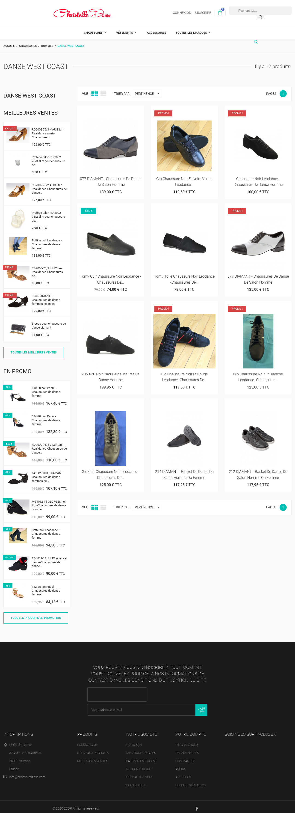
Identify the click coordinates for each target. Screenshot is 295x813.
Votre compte (191, 730)
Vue (85, 90)
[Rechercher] (257, 40)
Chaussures (93, 29)
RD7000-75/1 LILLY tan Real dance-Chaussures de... (47, 268)
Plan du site (136, 781)
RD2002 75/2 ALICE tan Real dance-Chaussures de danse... (49, 185)
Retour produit (139, 765)
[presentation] (117, 691)
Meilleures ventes (92, 757)
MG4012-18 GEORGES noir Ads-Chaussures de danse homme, (49, 501)
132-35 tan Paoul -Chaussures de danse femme (46, 587)
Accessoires (156, 29)
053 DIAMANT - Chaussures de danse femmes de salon (46, 296)
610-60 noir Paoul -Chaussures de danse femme (46, 388)
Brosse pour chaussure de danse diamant (49, 322)
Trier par (122, 90)
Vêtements (125, 29)
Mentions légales (141, 749)
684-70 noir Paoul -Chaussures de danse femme (46, 416)
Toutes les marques (192, 29)
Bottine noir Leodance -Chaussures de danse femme (47, 240)
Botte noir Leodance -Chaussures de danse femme (46, 530)
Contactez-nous (139, 773)
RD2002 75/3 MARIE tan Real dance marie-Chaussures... (47, 129)
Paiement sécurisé (141, 757)
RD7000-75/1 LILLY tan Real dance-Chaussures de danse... (49, 445)
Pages (271, 90)
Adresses (183, 773)
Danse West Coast (29, 92)
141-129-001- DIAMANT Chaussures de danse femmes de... (47, 473)
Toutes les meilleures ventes (34, 348)
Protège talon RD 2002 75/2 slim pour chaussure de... (48, 213)
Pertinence (148, 90)
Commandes (185, 757)
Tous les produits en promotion (36, 614)
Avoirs (181, 765)
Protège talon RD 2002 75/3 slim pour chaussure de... (48, 157)
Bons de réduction (191, 781)
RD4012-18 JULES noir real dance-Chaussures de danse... (49, 558)
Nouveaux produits (93, 749)
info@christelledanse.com (27, 773)
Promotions (87, 741)
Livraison (134, 741)
